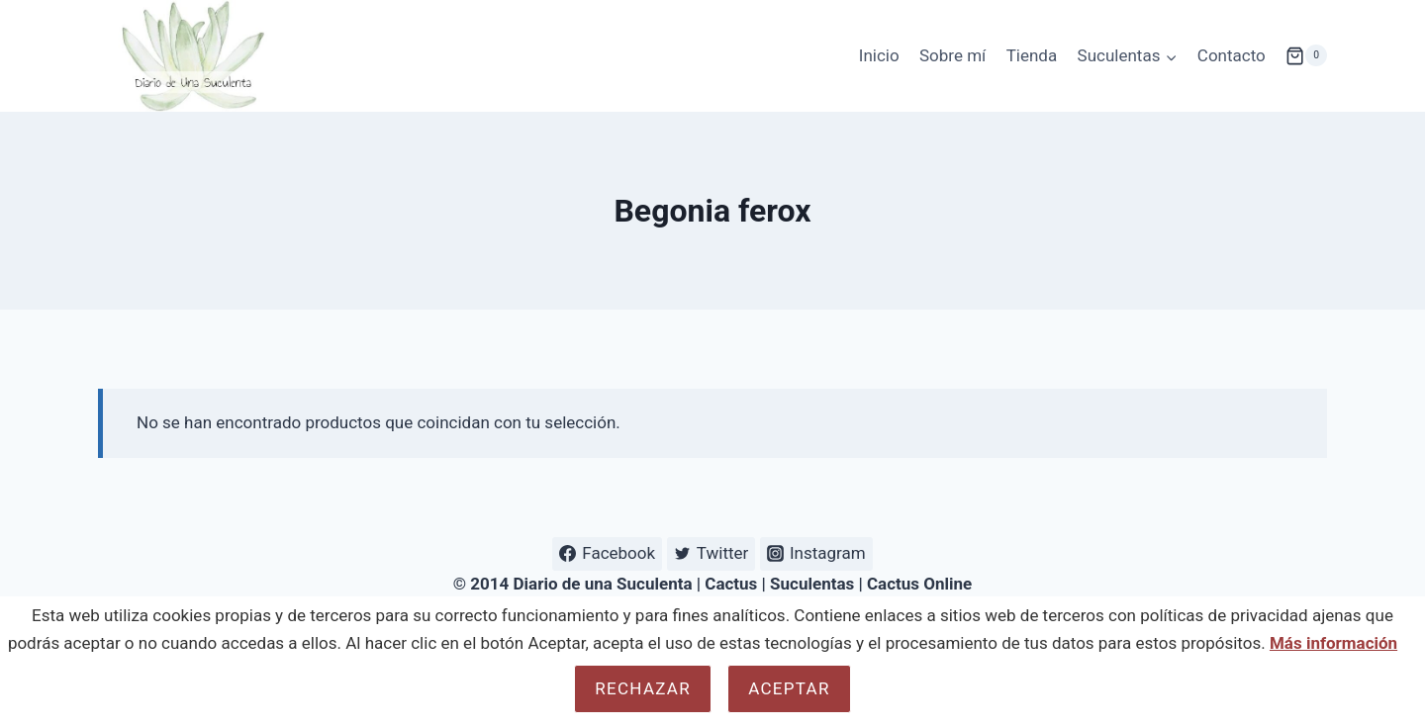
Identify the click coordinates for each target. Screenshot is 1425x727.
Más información (1333, 643)
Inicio (879, 55)
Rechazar (643, 688)
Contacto (1231, 55)
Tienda (1032, 55)
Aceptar (788, 688)
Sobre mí (952, 55)
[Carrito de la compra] (1306, 55)
